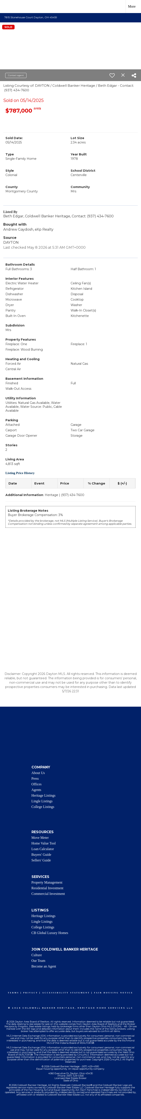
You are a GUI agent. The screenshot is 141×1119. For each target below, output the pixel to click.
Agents (36, 790)
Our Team (38, 960)
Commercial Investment (48, 894)
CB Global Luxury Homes (50, 933)
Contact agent (16, 75)
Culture (37, 955)
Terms (13, 993)
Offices (37, 784)
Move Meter (40, 837)
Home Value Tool (44, 843)
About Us (38, 773)
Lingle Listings (42, 801)
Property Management (47, 882)
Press (35, 778)
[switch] (112, 75)
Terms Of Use (19, 1113)
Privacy (30, 993)
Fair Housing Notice (113, 993)
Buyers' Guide (41, 854)
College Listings (43, 807)
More (132, 6)
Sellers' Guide (41, 860)
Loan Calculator (43, 849)
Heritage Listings (44, 795)
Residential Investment (47, 888)
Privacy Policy (44, 1113)
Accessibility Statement (66, 993)
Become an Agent (44, 966)
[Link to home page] (5, 6)
